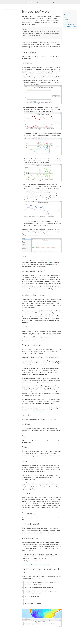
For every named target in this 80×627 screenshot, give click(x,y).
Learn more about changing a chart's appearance (35, 564)
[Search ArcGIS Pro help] (38, 2)
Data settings (67, 15)
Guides (66, 19)
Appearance (67, 22)
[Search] (53, 2)
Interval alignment (39, 410)
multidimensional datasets (46, 262)
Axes (65, 17)
